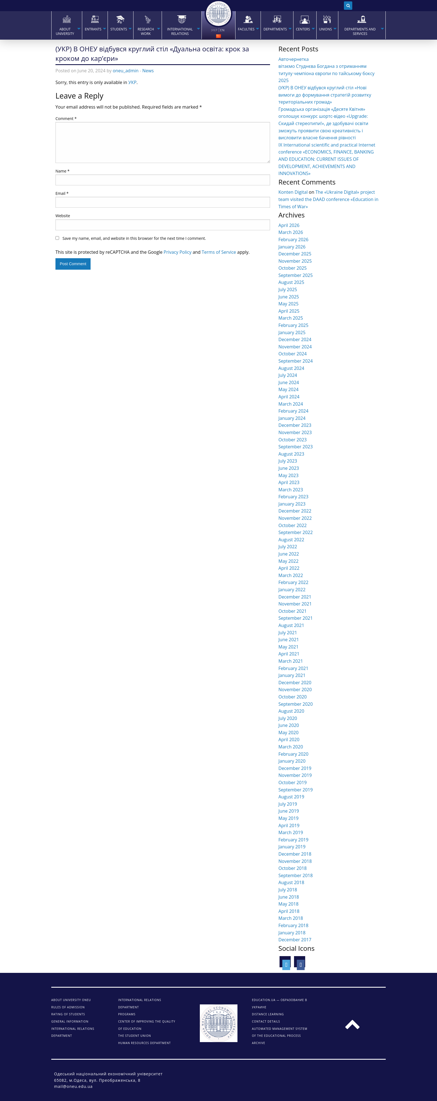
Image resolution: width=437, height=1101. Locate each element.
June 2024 (288, 382)
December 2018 (294, 854)
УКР (132, 82)
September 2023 (295, 447)
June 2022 (288, 554)
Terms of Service (219, 252)
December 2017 (294, 940)
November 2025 (295, 261)
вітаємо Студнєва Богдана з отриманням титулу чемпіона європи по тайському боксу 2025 (326, 73)
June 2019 (288, 811)
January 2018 (291, 933)
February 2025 (293, 325)
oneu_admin (126, 71)
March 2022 (290, 575)
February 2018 (293, 925)
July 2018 (287, 890)
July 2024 (287, 375)
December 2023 (294, 425)
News (148, 71)
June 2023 (288, 468)
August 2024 (291, 368)
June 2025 (288, 297)
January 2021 (291, 675)
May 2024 (288, 389)
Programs (126, 1014)
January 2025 (291, 332)
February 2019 (293, 840)
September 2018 (295, 875)
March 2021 (290, 661)
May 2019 (288, 818)
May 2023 (288, 475)
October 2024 (292, 354)
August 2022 (291, 540)
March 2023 (290, 490)
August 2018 (291, 882)
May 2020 (288, 732)
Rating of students (68, 1014)
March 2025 (290, 318)
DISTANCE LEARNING (268, 1014)
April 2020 (288, 739)
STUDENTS (118, 29)
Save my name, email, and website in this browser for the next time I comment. (134, 238)
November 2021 (295, 604)
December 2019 (294, 768)
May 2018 (288, 904)
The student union (134, 1036)
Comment (66, 118)
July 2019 (287, 804)
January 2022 (291, 590)
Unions (325, 29)
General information (70, 1021)
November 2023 (295, 432)
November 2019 (295, 775)
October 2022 (292, 525)
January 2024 (291, 418)
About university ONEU (71, 1000)
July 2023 (287, 461)
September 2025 (295, 275)
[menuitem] (66, 25)
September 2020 (295, 704)
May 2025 (288, 304)
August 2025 (291, 282)
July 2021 (287, 633)
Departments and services (360, 31)
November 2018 (295, 861)
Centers (303, 29)
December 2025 (294, 254)
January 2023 (291, 504)
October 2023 (292, 440)
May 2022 (288, 561)
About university (65, 31)
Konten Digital (293, 192)
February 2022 (293, 582)
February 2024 (293, 411)
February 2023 (293, 497)
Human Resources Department (144, 1043)
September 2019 (295, 790)
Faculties (246, 29)
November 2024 (295, 347)
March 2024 (290, 404)
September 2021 (295, 618)
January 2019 (291, 847)
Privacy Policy (177, 252)
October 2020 (292, 697)
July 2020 (287, 718)
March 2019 (290, 832)
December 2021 (294, 597)
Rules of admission (68, 1007)
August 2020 (291, 711)
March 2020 (290, 747)
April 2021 (288, 654)
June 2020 (288, 725)
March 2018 (290, 918)
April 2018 (288, 911)
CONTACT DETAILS (266, 1021)
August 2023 (291, 454)
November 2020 (295, 689)
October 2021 (292, 611)
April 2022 (288, 568)
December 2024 (294, 339)
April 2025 (288, 311)
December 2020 (294, 682)
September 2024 (295, 361)
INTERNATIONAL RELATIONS (180, 31)
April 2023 (288, 482)
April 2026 (288, 225)
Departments (275, 29)
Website (62, 215)
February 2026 (293, 239)
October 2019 (292, 782)
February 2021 (293, 668)
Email (62, 193)
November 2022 (295, 518)
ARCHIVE (258, 1043)
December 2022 (294, 511)
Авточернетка (293, 59)
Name (62, 171)
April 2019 (288, 825)
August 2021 (291, 625)
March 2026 (290, 232)
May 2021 (288, 647)
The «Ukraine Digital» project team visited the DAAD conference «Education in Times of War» (328, 199)
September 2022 (295, 532)
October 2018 (292, 868)
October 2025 (292, 268)
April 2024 (288, 397)
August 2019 (291, 797)
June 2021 (288, 639)
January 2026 (291, 247)
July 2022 (287, 547)
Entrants (93, 29)
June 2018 (288, 897)
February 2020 (293, 754)
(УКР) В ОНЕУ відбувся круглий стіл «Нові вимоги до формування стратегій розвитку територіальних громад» (324, 95)
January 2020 (291, 761)
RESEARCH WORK (146, 31)
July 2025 (287, 289)
